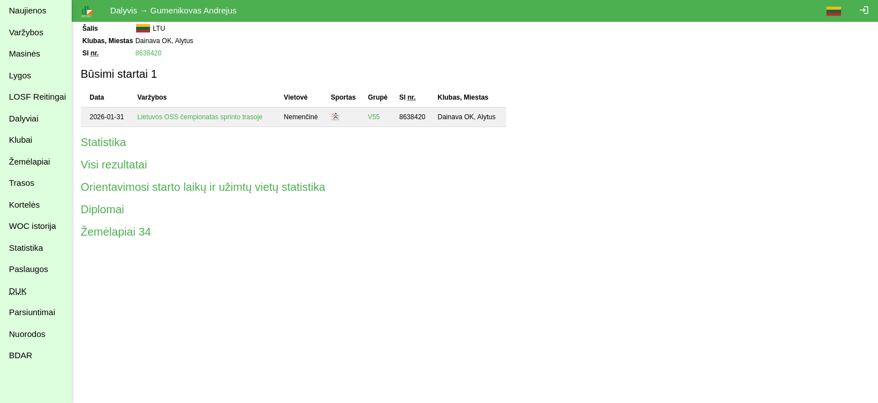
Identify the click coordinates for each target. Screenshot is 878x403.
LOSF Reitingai (37, 96)
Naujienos (27, 10)
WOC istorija (32, 226)
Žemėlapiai (29, 161)
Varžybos (26, 32)
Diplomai (102, 209)
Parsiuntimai (32, 312)
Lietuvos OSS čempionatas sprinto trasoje (199, 117)
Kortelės (24, 204)
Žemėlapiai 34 (116, 232)
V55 (374, 117)
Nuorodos (27, 334)
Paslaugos (28, 269)
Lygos (20, 75)
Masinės (24, 53)
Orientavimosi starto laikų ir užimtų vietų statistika (203, 187)
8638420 (149, 53)
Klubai (20, 139)
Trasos (21, 183)
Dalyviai (24, 118)
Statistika (26, 247)
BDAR (20, 355)
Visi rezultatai (114, 164)
